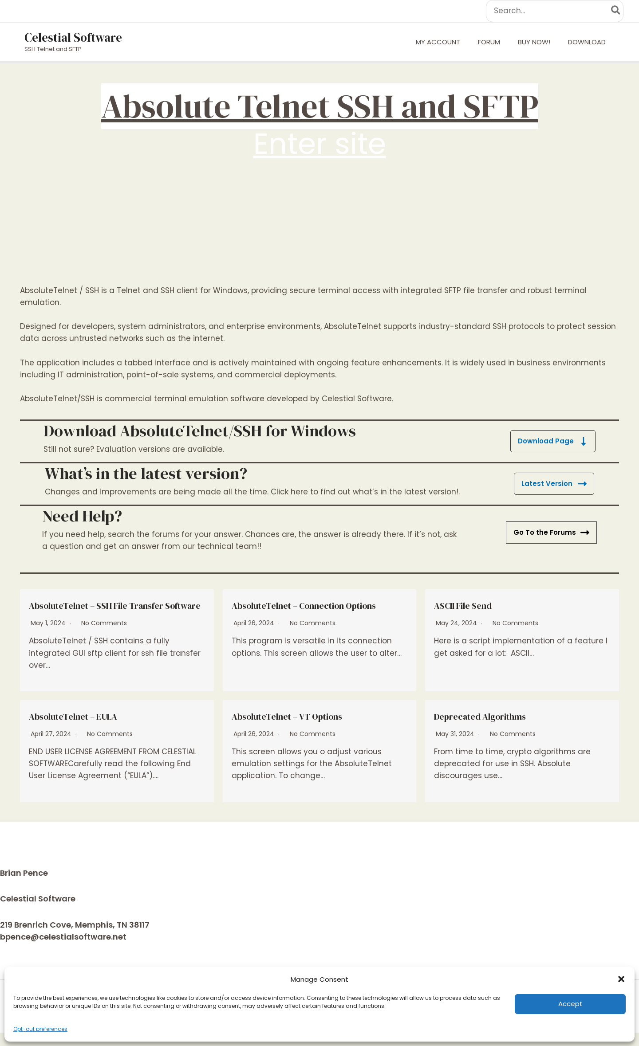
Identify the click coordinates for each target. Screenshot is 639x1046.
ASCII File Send (471, 604)
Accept (570, 1003)
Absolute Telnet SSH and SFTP (319, 106)
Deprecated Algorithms (493, 729)
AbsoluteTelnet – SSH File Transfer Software (116, 611)
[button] (621, 979)
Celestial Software (73, 37)
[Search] (616, 11)
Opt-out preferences (40, 1029)
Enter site (319, 143)
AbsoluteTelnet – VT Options (302, 729)
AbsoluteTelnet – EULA (85, 729)
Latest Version (554, 483)
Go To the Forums (551, 532)
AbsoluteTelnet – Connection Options (304, 611)
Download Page (552, 441)
